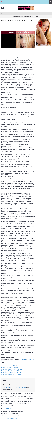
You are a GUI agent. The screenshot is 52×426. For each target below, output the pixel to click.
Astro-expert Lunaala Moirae (8, 366)
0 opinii (8, 418)
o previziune (23, 359)
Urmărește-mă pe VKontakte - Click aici (11, 369)
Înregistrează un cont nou (19, 387)
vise (5, 329)
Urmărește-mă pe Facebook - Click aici (11, 371)
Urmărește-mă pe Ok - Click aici (9, 367)
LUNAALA (8, 408)
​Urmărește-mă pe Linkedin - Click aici (11, 374)
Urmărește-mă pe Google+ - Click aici (11, 372)
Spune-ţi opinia (14, 418)
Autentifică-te (6, 387)
